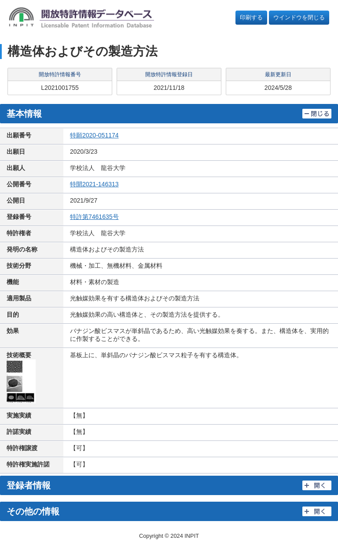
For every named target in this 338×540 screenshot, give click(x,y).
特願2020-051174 (94, 135)
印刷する (251, 17)
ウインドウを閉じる (299, 17)
